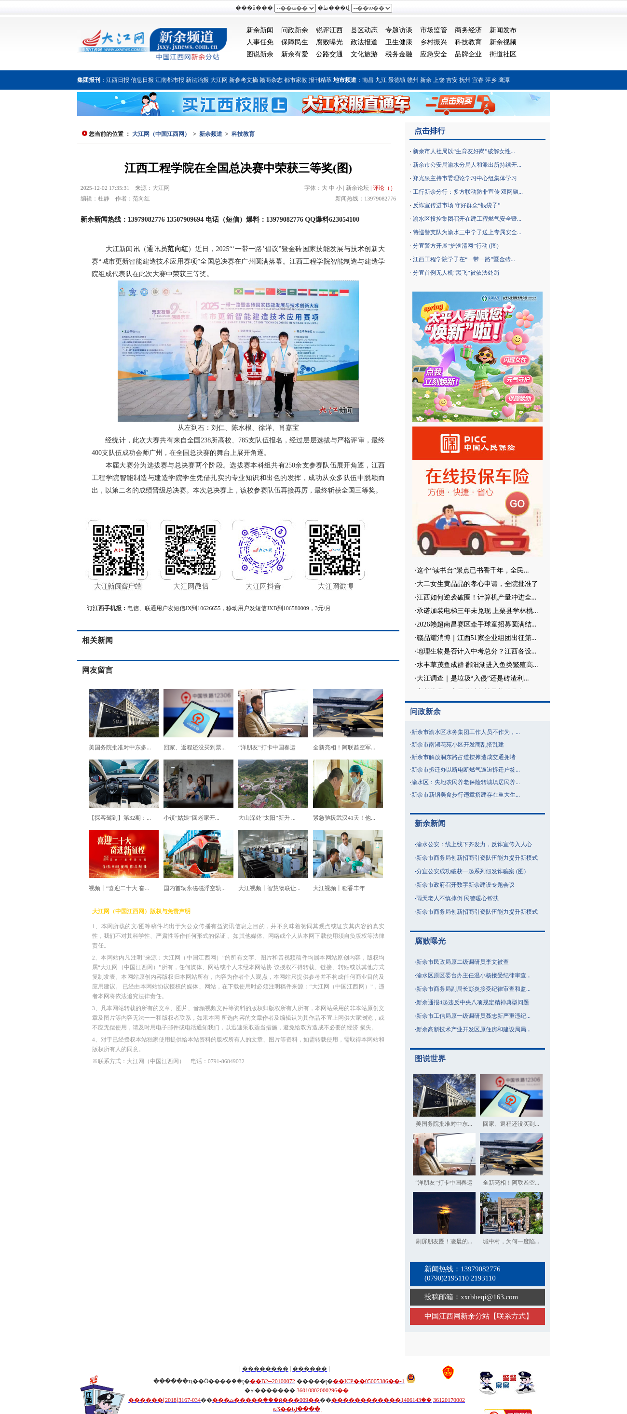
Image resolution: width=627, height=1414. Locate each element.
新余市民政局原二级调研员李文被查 (462, 962)
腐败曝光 (329, 42)
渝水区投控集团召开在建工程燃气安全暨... (467, 218)
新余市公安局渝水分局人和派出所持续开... (467, 164)
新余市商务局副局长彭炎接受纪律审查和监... (473, 989)
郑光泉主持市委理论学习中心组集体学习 (465, 178)
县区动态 (364, 30)
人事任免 (259, 42)
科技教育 (468, 42)
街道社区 (503, 54)
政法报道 (364, 42)
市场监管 (433, 30)
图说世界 (430, 1058)
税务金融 (398, 54)
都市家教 (295, 80)
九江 (381, 80)
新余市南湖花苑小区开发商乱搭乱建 (457, 744)
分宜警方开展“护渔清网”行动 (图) (456, 245)
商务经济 (468, 30)
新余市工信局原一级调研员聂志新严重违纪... (473, 1016)
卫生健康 (398, 42)
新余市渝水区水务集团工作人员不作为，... (465, 732)
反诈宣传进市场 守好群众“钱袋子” (457, 205)
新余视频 (503, 42)
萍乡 (491, 80)
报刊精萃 (320, 80)
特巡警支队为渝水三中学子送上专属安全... (467, 232)
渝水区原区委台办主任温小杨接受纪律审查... (473, 975)
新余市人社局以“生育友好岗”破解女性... (464, 151)
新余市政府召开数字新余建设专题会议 (465, 884)
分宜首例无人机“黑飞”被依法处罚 (456, 272)
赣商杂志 (271, 80)
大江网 (219, 80)
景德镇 (397, 80)
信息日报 (142, 80)
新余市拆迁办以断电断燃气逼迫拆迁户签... (465, 769)
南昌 (368, 80)
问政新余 (294, 30)
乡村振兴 (433, 42)
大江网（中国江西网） (161, 134)
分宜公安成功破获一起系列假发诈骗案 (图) (471, 871)
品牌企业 (468, 54)
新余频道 (210, 134)
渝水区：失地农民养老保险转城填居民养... (465, 782)
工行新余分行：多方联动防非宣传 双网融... (468, 191)
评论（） (384, 188)
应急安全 (433, 54)
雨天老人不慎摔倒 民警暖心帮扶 (457, 898)
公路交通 (329, 54)
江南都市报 (169, 80)
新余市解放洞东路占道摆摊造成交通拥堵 (463, 757)
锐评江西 (329, 30)
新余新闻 (259, 30)
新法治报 (197, 80)
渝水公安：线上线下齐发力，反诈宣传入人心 (474, 844)
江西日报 (117, 80)
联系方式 (511, 1316)
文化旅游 (364, 54)
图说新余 (259, 54)
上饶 (439, 80)
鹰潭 (504, 80)
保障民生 (294, 42)
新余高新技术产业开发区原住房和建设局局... (473, 1029)
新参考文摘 (243, 80)
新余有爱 (294, 54)
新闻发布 (503, 30)
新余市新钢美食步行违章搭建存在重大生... (465, 794)
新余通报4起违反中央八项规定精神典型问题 (472, 1002)
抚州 (465, 80)
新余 (426, 80)
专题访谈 (398, 30)
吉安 (452, 80)
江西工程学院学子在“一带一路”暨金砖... (464, 259)
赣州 (413, 80)
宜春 (478, 80)
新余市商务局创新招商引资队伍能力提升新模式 (477, 857)
